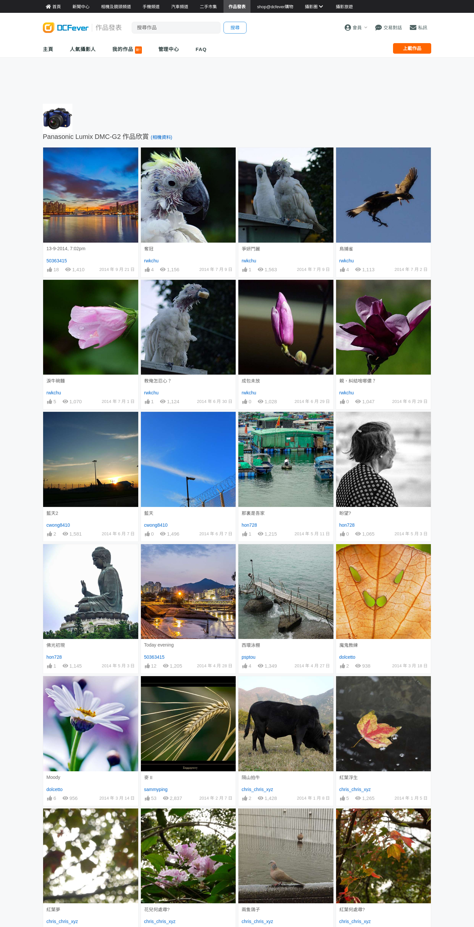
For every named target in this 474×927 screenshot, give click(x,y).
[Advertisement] (237, 79)
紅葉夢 (53, 909)
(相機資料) (161, 137)
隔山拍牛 (251, 777)
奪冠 (148, 249)
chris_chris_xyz (257, 789)
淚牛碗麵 (55, 381)
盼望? (345, 513)
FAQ (201, 49)
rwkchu (151, 260)
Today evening (159, 645)
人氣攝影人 (83, 49)
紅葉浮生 (348, 777)
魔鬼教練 (348, 645)
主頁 (48, 49)
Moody (53, 777)
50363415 (56, 260)
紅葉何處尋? (352, 909)
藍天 (148, 513)
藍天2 (52, 513)
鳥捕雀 (346, 249)
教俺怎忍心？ (158, 381)
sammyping (156, 789)
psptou (248, 657)
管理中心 (168, 49)
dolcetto (347, 657)
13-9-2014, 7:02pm (65, 248)
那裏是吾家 (253, 513)
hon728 (249, 525)
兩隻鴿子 (251, 909)
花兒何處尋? (157, 909)
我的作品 (127, 50)
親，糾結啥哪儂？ (357, 381)
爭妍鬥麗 (251, 249)
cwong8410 (58, 525)
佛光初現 (55, 645)
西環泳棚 (251, 645)
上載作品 (412, 48)
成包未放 (251, 381)
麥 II (148, 777)
